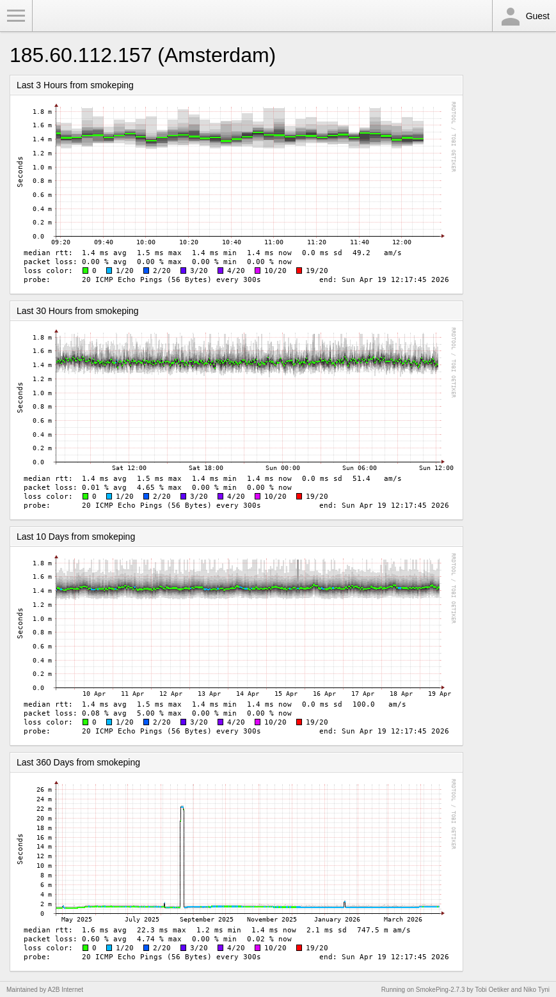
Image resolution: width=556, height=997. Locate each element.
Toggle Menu (16, 16)
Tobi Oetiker (492, 989)
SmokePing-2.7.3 (440, 989)
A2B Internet (66, 989)
